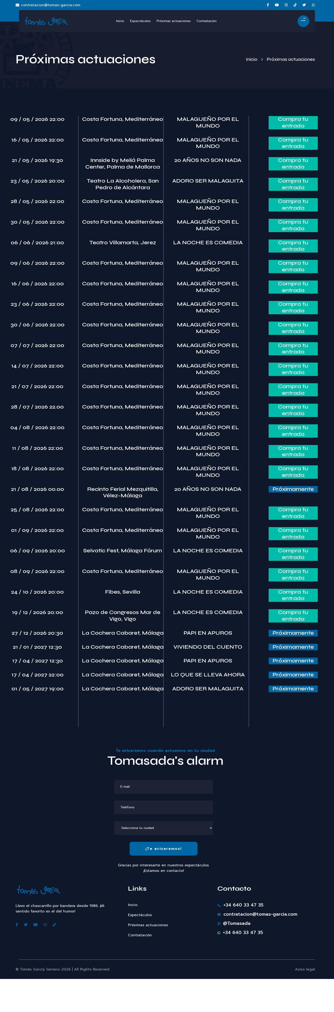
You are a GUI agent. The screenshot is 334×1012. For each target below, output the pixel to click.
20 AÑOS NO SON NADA (207, 160)
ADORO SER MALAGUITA (207, 181)
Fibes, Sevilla (122, 592)
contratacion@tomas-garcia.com (48, 5)
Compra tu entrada (293, 122)
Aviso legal (305, 969)
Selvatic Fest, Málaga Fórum (122, 551)
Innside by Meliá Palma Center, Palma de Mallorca (122, 163)
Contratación (140, 935)
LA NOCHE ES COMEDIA (208, 242)
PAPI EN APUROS (208, 633)
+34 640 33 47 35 (240, 905)
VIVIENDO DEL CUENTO (207, 647)
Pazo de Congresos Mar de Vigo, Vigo (122, 615)
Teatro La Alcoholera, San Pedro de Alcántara (123, 184)
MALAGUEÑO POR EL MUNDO (208, 122)
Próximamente (293, 489)
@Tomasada (233, 923)
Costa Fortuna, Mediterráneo (122, 119)
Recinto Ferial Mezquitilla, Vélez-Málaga (122, 492)
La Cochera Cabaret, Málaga (123, 633)
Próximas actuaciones (148, 925)
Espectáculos (140, 915)
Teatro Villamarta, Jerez (122, 242)
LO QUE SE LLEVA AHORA (208, 675)
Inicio (251, 59)
